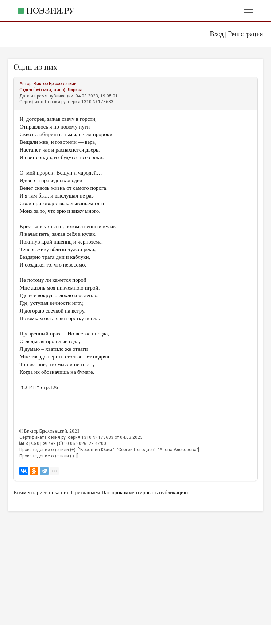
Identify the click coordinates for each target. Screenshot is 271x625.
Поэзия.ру (50, 10)
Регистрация (245, 34)
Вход (217, 34)
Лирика (74, 89)
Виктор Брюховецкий (55, 83)
